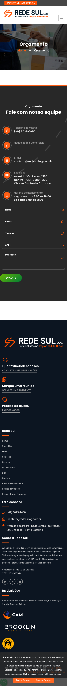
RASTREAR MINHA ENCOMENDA (21, 3)
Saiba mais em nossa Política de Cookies (42, 674)
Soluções (6, 457)
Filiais (4, 451)
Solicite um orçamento (16, 390)
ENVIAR (11, 278)
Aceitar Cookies (23, 680)
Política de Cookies (11, 489)
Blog (4, 473)
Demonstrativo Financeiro (14, 494)
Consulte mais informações (19, 370)
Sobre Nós (7, 446)
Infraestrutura (8, 467)
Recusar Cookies (43, 680)
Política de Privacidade (12, 483)
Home (22, 50)
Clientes (6, 462)
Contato (6, 478)
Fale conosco (11, 410)
